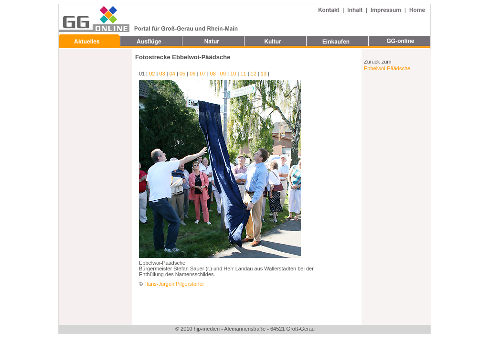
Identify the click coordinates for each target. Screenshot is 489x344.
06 (192, 73)
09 (223, 73)
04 (172, 73)
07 (202, 73)
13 (263, 73)
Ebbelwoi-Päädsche (387, 68)
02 (152, 73)
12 (253, 73)
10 (233, 73)
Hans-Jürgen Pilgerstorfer (174, 284)
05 (182, 73)
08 (213, 73)
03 (162, 73)
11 (243, 73)
